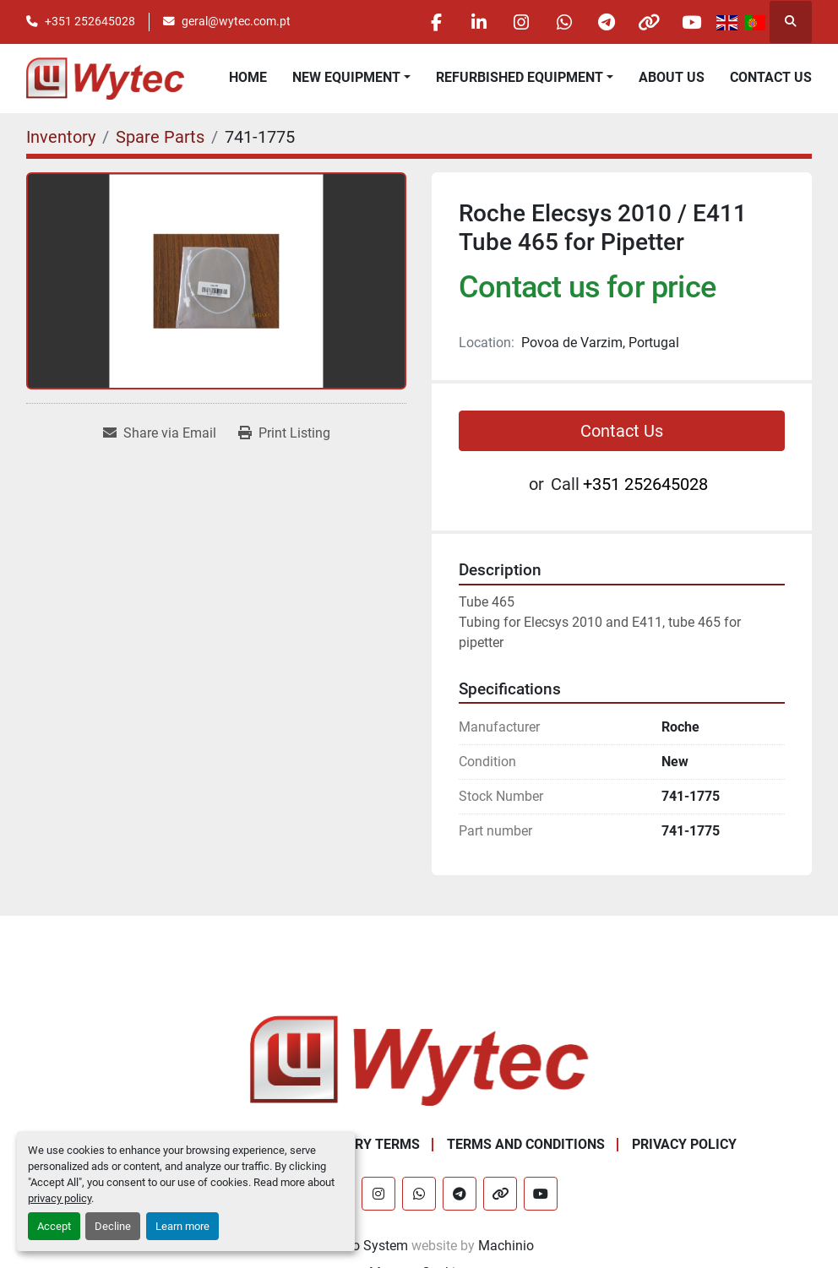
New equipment (346, 77)
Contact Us (771, 77)
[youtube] (691, 22)
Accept (54, 1226)
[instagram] (519, 22)
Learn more (182, 1226)
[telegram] (605, 22)
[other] (648, 22)
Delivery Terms (365, 1144)
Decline (113, 1226)
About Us (672, 77)
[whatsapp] (562, 22)
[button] (351, 78)
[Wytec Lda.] (419, 1060)
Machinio (506, 1246)
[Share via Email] (159, 433)
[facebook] (432, 22)
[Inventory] (60, 137)
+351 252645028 (90, 21)
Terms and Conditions (526, 1144)
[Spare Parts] (160, 137)
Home (248, 77)
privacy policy (59, 1198)
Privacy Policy (684, 1144)
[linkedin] (475, 22)
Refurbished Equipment (519, 77)
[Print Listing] (284, 433)
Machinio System (356, 1246)
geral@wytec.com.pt (236, 21)
